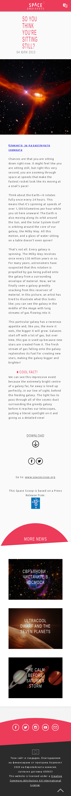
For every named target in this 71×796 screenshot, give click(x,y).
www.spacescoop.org (40, 477)
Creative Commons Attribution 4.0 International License (36, 780)
